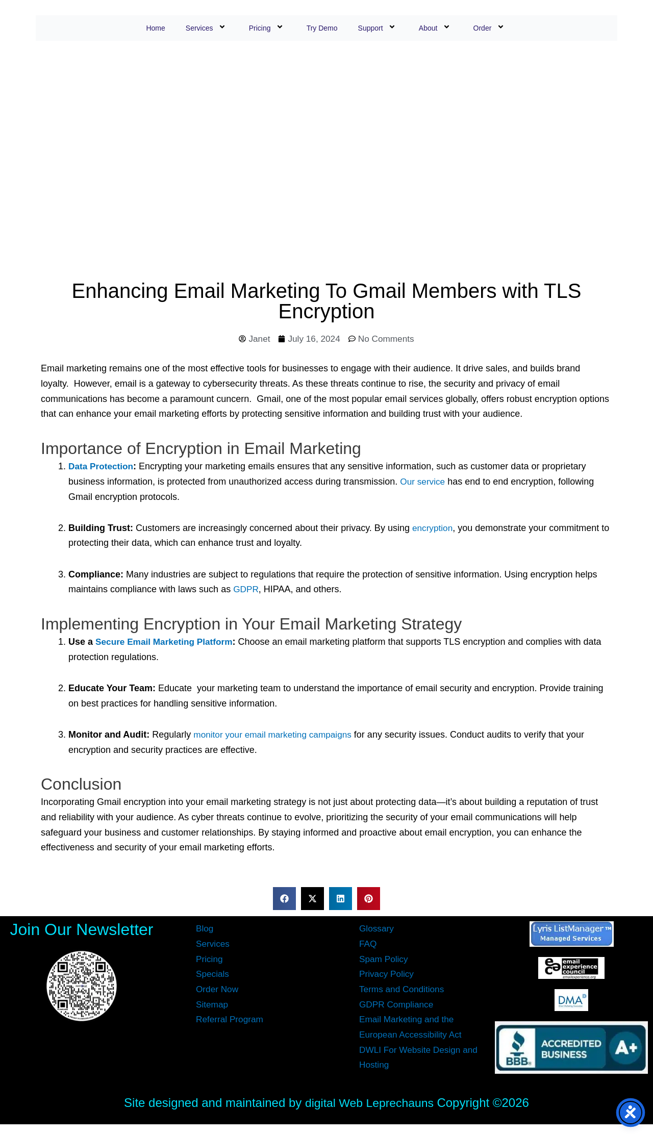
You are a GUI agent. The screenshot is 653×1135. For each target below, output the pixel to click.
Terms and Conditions (403, 990)
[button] (284, 899)
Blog (205, 929)
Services (207, 28)
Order (490, 28)
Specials (213, 975)
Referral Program (231, 1020)
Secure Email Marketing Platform (167, 642)
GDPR (246, 590)
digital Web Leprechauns (371, 1103)
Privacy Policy (387, 975)
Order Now (218, 990)
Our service (423, 482)
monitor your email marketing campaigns (276, 735)
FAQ (368, 944)
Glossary (377, 929)
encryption (433, 528)
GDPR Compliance (398, 1005)
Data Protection (102, 467)
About (436, 28)
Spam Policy (384, 959)
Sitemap (213, 1005)
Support (378, 28)
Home (155, 28)
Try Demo (322, 28)
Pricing (267, 28)
